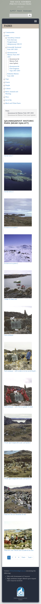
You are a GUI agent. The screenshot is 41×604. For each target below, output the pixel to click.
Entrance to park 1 (11, 227)
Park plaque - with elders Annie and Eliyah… (20, 371)
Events (7, 82)
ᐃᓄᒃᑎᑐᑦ (13, 11)
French (19, 11)
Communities (9, 32)
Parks (7, 35)
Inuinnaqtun (27, 11)
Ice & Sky (8, 100)
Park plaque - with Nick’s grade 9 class (18, 407)
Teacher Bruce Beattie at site (15, 514)
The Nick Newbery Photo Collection (20, 4)
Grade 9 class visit (10, 299)
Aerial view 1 (8, 156)
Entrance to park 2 (11, 263)
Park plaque (8, 335)
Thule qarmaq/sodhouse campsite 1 (17, 443)
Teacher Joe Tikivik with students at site (18, 550)
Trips (7, 79)
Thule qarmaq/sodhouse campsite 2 (17, 479)
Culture (7, 88)
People (7, 85)
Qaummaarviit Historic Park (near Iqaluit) (14, 61)
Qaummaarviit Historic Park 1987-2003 (13, 55)
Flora (7, 97)
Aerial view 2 (8, 192)
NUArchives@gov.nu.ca (17, 571)
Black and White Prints (13, 103)
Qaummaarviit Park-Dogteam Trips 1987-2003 (15, 69)
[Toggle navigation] (35, 21)
